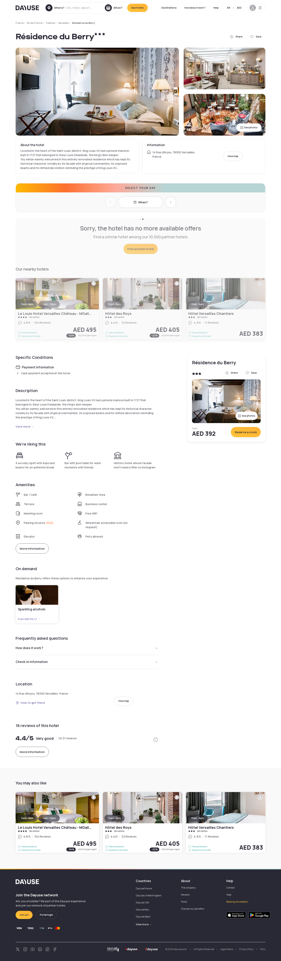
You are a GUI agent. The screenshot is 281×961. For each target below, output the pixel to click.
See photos (249, 127)
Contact (230, 887)
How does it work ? (194, 7)
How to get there (30, 703)
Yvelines (50, 23)
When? (140, 202)
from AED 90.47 (29, 619)
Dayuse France (144, 888)
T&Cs (262, 949)
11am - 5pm (27, 818)
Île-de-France (34, 23)
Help (216, 7)
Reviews (185, 894)
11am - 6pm (114, 818)
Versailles (63, 23)
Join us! (24, 914)
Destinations (169, 7)
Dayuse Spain (143, 916)
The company (188, 887)
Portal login (46, 914)
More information (32, 549)
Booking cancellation (237, 901)
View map (233, 156)
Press (184, 901)
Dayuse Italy (142, 909)
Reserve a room (246, 432)
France (20, 23)
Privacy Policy (246, 949)
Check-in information (87, 662)
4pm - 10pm (49, 818)
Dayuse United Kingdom (149, 895)
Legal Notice (226, 949)
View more (25, 426)
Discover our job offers (192, 908)
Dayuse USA (142, 902)
